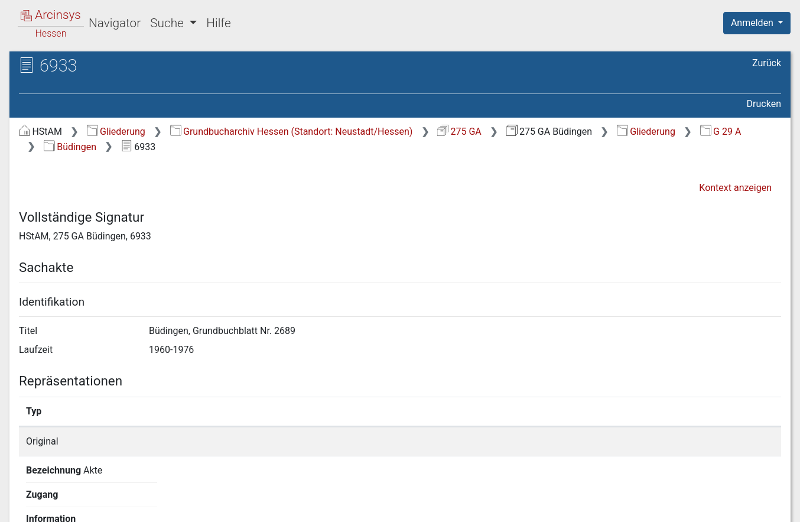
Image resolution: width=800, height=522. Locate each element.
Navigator (115, 23)
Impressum (760, 506)
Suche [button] (168, 23)
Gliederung (116, 131)
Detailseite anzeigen (599, 441)
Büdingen (70, 147)
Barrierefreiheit (673, 506)
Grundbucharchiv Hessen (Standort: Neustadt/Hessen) (291, 131)
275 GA (459, 131)
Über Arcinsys (495, 506)
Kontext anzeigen (735, 187)
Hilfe (218, 23)
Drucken (764, 103)
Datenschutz (583, 506)
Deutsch (71, 497)
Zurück (766, 63)
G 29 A (721, 131)
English (27, 497)
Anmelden (753, 22)
